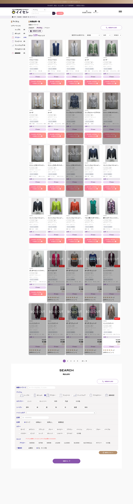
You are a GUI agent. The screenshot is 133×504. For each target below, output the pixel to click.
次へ (83, 361)
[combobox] (61, 412)
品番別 (30, 448)
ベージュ (78, 429)
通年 (26, 407)
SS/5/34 (30, 443)
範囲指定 (60, 422)
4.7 (56, 291)
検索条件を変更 (36, 31)
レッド (40, 433)
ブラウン (68, 429)
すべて (27, 422)
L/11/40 (56, 443)
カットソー (41, 401)
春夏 (74, 407)
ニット (28, 401)
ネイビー (59, 429)
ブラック (40, 429)
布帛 (54, 401)
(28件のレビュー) (53, 299)
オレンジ (49, 433)
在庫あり (37, 422)
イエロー (22, 433)
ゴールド (68, 433)
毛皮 (65, 401)
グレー (49, 429)
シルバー (59, 433)
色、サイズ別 (41, 448)
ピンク (31, 433)
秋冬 (85, 407)
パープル (106, 429)
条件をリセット (109, 452)
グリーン (88, 429)
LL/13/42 (66, 443)
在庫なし (49, 422)
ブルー (97, 429)
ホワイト (31, 429)
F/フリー (98, 443)
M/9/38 (48, 443)
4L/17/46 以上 (86, 443)
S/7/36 (39, 443)
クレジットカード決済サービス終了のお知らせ (66, 2)
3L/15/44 (75, 443)
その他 (77, 401)
